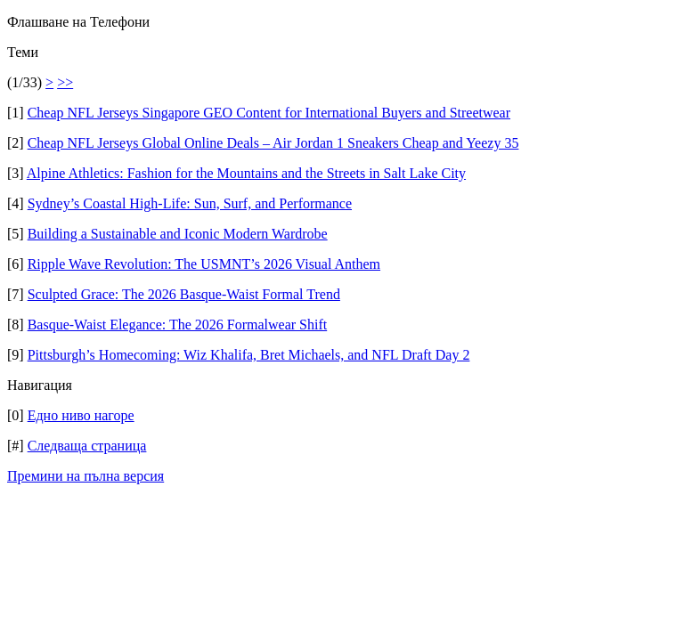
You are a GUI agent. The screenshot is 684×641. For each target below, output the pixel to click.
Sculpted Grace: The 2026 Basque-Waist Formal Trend (184, 294)
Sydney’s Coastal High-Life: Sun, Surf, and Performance (190, 203)
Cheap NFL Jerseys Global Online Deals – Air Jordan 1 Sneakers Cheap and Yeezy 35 (273, 142)
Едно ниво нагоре (81, 415)
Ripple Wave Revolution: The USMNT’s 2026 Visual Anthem (204, 264)
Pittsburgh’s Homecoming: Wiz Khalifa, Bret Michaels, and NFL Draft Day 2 (249, 354)
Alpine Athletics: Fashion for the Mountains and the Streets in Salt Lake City (246, 173)
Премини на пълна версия (85, 475)
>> (65, 82)
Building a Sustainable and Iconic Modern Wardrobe (178, 233)
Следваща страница (87, 445)
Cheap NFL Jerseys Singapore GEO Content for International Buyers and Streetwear (269, 112)
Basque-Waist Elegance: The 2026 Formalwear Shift (178, 324)
